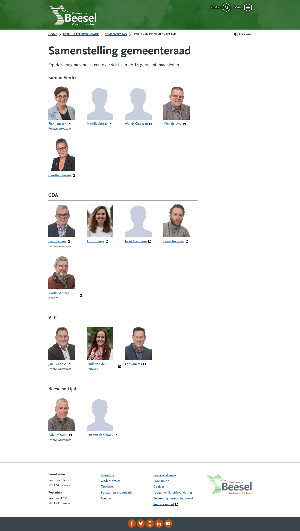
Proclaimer (161, 481)
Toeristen (107, 487)
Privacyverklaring (164, 475)
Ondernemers (110, 481)
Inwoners (107, 475)
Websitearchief (163, 504)
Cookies (159, 487)
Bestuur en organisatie (116, 492)
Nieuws (106, 498)
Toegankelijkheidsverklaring (172, 492)
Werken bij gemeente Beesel (173, 498)
